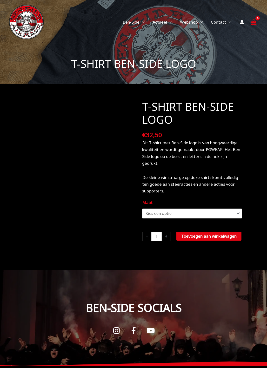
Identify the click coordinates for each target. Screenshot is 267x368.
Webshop (189, 22)
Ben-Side (131, 22)
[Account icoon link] (242, 22)
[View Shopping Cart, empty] (254, 22)
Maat (147, 202)
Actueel (160, 22)
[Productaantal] (156, 236)
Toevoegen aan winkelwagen (209, 235)
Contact (218, 22)
